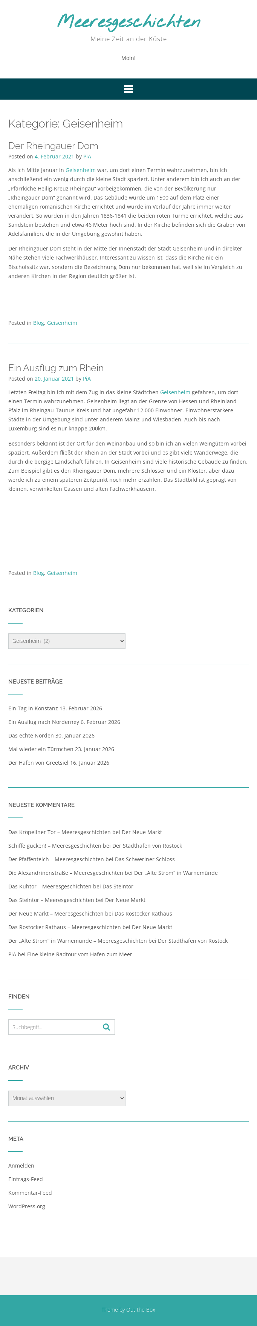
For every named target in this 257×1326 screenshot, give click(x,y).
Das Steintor (117, 886)
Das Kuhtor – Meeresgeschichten (50, 886)
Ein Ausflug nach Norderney (43, 721)
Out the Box (140, 1309)
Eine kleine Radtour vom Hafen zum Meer (79, 954)
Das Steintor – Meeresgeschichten (51, 899)
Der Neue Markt (142, 832)
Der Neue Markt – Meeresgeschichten (56, 913)
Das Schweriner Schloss (145, 859)
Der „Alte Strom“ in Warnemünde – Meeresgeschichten (77, 940)
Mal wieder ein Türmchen (40, 749)
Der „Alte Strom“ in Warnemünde (176, 872)
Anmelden (21, 1165)
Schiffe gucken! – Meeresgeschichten (54, 845)
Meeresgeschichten (128, 23)
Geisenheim (81, 170)
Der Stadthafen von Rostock (147, 845)
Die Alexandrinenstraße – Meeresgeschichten (65, 872)
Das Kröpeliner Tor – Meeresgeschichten (59, 832)
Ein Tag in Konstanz (33, 708)
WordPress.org (26, 1206)
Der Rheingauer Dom (53, 145)
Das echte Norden (31, 735)
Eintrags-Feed (25, 1179)
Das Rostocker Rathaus (143, 913)
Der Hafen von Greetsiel (38, 762)
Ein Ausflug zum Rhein (56, 367)
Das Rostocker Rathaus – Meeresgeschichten (64, 927)
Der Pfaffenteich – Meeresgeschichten (56, 859)
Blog (38, 322)
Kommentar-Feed (30, 1192)
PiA (87, 156)
